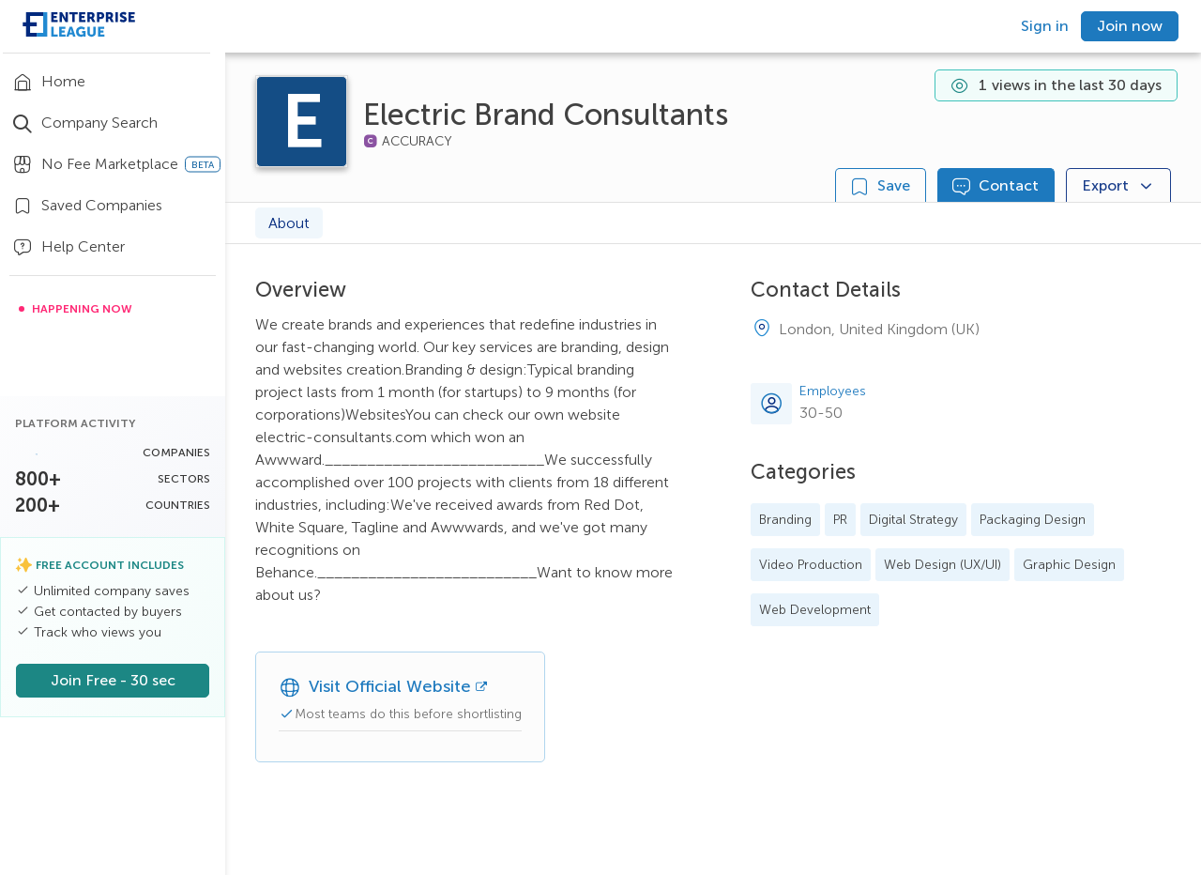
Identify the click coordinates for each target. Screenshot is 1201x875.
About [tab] (289, 223)
